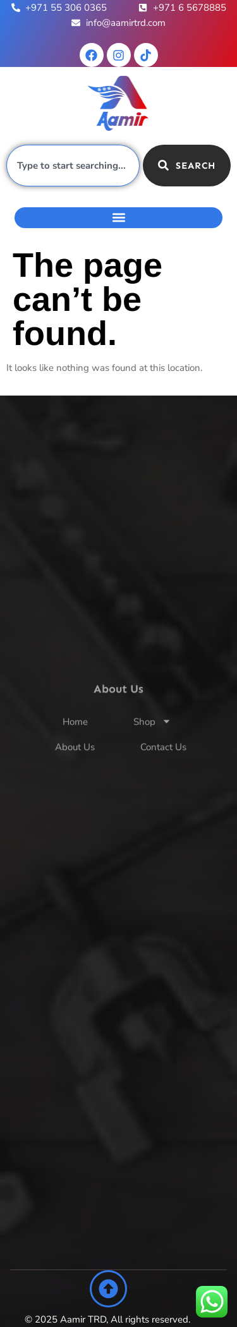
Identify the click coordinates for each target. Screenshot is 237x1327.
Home (75, 743)
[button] (118, 217)
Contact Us (163, 768)
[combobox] (73, 165)
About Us (75, 768)
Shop (152, 743)
